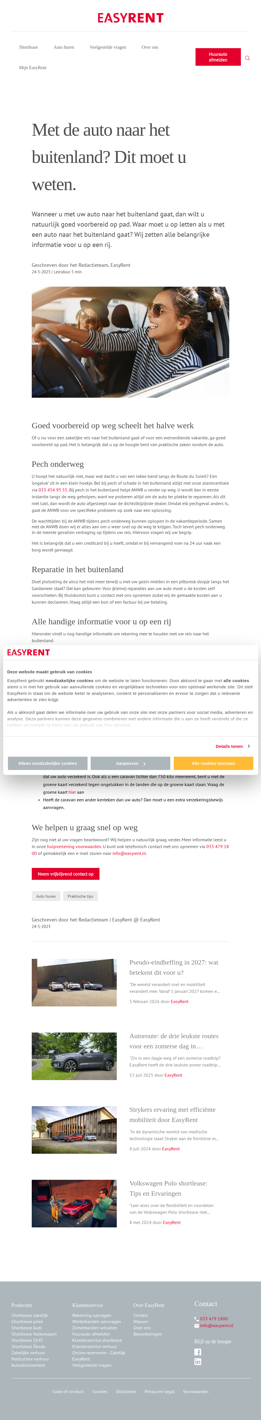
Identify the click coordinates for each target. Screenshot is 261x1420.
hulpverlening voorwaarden (74, 846)
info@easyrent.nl (129, 853)
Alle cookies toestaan (213, 763)
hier (72, 792)
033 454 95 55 (53, 490)
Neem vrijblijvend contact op (66, 874)
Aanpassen (130, 763)
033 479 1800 (214, 1318)
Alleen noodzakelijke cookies (47, 763)
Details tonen (229, 746)
